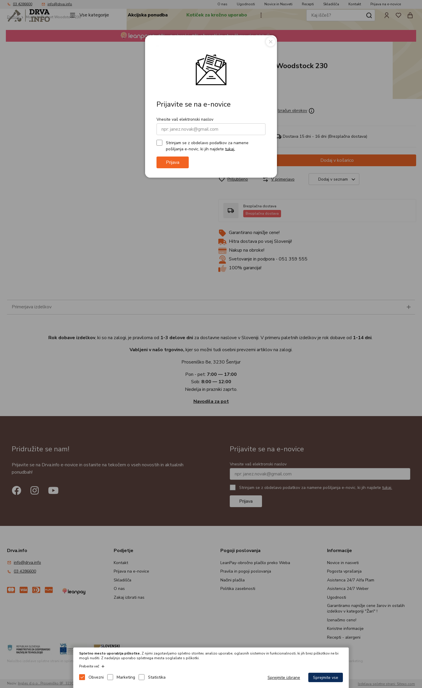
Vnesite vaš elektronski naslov (184, 119)
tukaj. (230, 149)
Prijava (172, 162)
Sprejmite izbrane (284, 677)
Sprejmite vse (325, 677)
